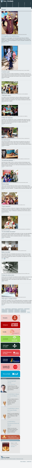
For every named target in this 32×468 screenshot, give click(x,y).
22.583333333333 (17, 312)
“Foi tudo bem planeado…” (8, 160)
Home (4, 3)
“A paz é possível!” (6, 206)
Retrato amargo (5, 184)
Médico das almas (6, 252)
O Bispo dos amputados (7, 117)
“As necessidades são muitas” (9, 231)
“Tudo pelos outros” (6, 95)
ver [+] (3, 42)
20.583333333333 (4, 312)
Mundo (27, 3)
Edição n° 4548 (14, 443)
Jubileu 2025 (15, 3)
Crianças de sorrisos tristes (8, 275)
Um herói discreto (6, 140)
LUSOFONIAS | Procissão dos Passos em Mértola (13, 423)
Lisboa (9, 3)
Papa (22, 3)
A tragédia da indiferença (10, 36)
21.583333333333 (11, 312)
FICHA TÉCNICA (23, 461)
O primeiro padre (6, 72)
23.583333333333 (23, 312)
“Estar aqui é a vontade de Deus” (9, 298)
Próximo (28, 312)
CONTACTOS (29, 461)
